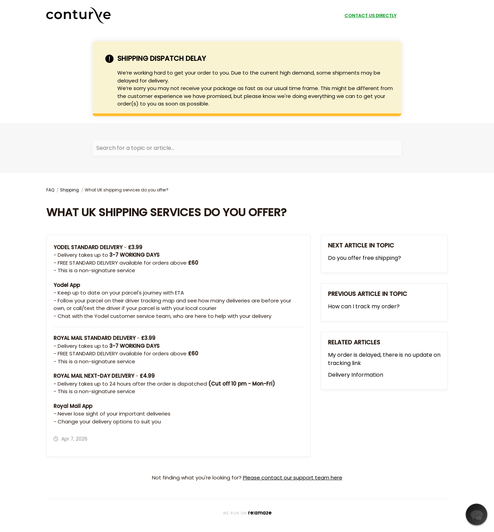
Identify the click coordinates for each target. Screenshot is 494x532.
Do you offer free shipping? (364, 258)
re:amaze (259, 513)
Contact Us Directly (370, 15)
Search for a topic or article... (135, 148)
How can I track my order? (364, 306)
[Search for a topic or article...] (247, 148)
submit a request (424, 15)
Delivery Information (355, 375)
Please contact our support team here (292, 477)
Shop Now (325, 15)
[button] (476, 514)
